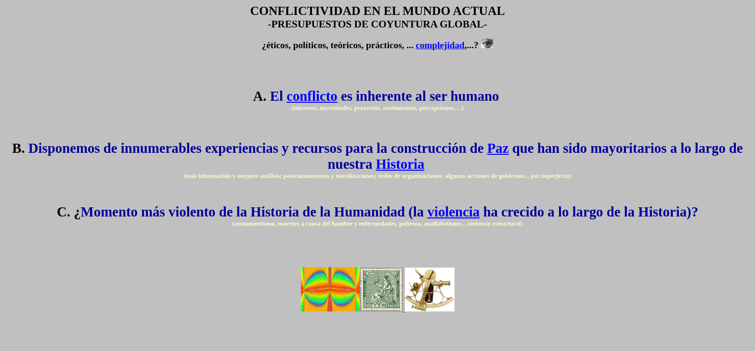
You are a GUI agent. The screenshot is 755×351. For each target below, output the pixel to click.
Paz (498, 148)
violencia (453, 211)
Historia (400, 164)
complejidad (440, 45)
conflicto (312, 96)
